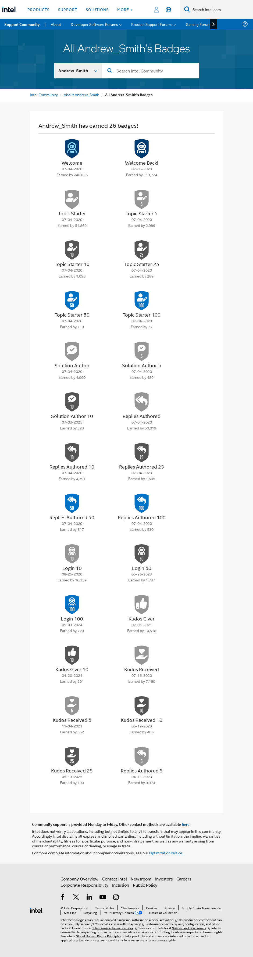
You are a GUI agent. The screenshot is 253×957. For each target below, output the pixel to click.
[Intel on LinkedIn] (89, 897)
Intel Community (44, 94)
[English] (168, 9)
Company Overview (79, 879)
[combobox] (150, 70)
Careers (183, 879)
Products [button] (38, 9)
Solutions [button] (97, 9)
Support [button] (67, 9)
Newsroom (141, 879)
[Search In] (78, 70)
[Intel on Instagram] (116, 897)
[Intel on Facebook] (62, 897)
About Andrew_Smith (81, 94)
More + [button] (125, 9)
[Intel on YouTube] (102, 897)
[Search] (187, 9)
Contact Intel (114, 879)
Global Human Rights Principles (98, 935)
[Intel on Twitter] (76, 897)
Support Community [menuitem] (22, 24)
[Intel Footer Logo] (36, 910)
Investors (164, 879)
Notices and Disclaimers (189, 927)
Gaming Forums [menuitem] (199, 24)
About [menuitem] (56, 24)
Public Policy (145, 885)
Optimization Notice (165, 852)
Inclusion (120, 885)
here (186, 824)
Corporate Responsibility (84, 885)
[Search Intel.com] (221, 9)
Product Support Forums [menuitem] (152, 24)
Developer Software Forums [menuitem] (94, 24)
